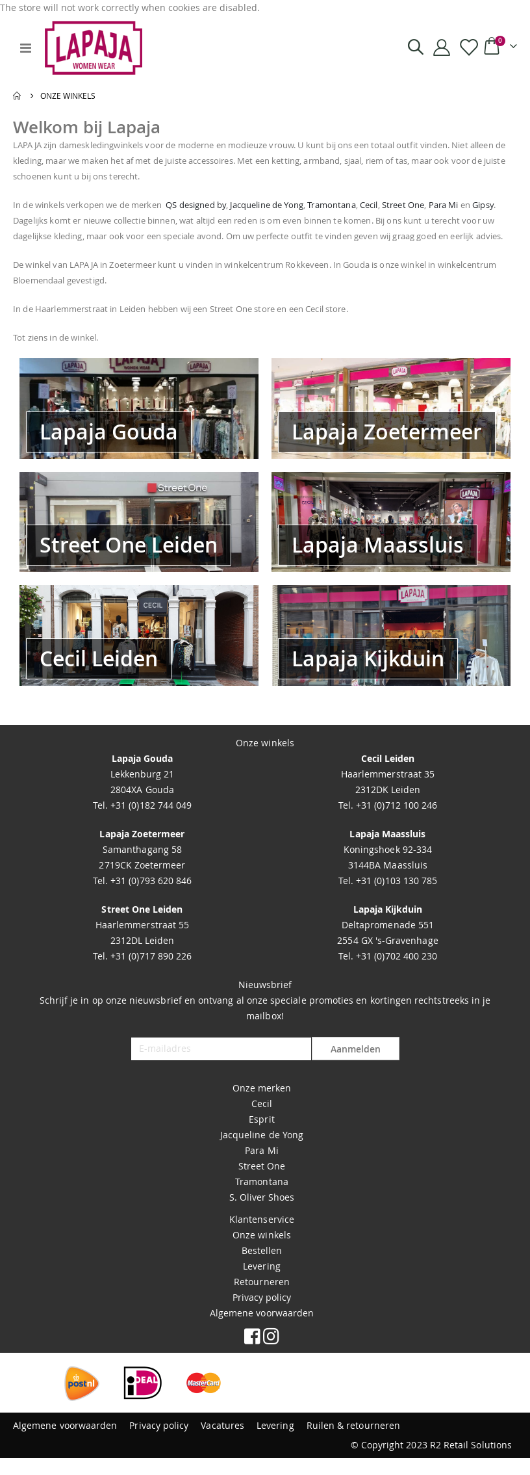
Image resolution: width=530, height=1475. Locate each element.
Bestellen (262, 1267)
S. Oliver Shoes (262, 1214)
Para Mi (261, 1167)
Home (17, 95)
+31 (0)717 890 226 (150, 973)
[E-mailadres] (221, 1066)
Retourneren (262, 1298)
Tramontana (374, 206)
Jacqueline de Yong (301, 206)
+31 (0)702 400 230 (395, 973)
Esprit (261, 1136)
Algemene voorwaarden (262, 1330)
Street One (456, 206)
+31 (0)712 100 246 (395, 822)
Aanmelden (356, 1066)
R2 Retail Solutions (471, 1461)
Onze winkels (262, 1252)
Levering (262, 1283)
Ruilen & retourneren (353, 1442)
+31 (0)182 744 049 (150, 822)
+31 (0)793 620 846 (150, 897)
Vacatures (222, 1442)
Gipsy (53, 222)
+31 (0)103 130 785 (395, 897)
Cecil (417, 206)
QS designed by (220, 206)
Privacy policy (262, 1314)
